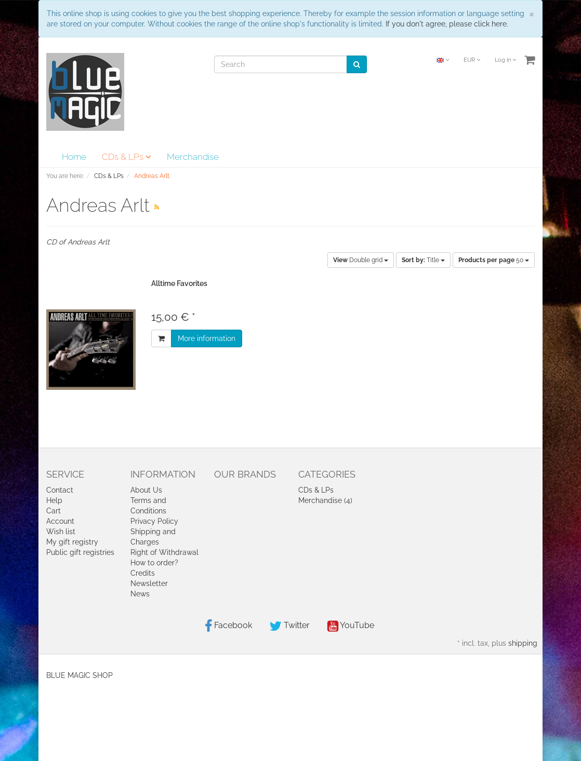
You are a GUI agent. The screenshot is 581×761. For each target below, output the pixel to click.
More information (206, 338)
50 (493, 260)
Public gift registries (80, 552)
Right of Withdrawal (164, 552)
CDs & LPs (126, 157)
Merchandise (193, 157)
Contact (59, 490)
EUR (472, 60)
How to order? (154, 563)
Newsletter (149, 583)
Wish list (60, 531)
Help (54, 500)
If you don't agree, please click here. (447, 24)
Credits (142, 573)
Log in (505, 60)
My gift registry (72, 542)
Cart (53, 511)
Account (60, 521)
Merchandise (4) (325, 500)
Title (423, 260)
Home (74, 157)
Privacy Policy (154, 521)
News (140, 594)
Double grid (360, 260)
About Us (146, 490)
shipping (522, 643)
